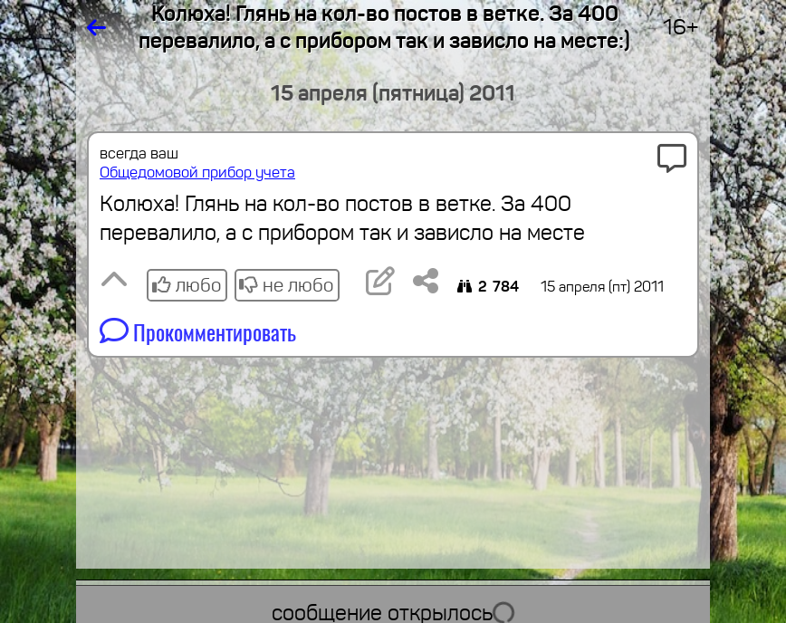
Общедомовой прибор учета (197, 172)
